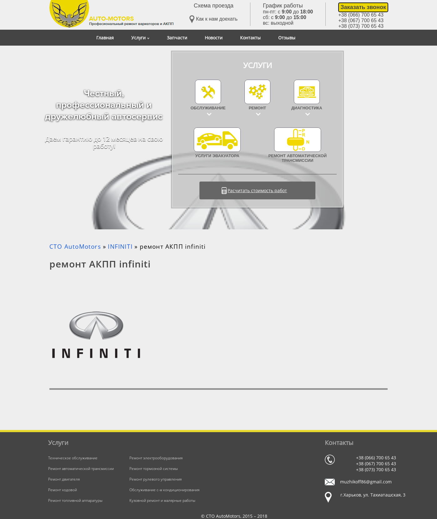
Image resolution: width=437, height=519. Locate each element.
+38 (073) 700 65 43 (361, 26)
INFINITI (120, 246)
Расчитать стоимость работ (257, 190)
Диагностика (306, 108)
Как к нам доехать (213, 19)
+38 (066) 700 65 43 (361, 14)
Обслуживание (208, 108)
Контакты (250, 38)
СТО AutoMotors (75, 246)
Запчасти (177, 38)
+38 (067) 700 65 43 (361, 20)
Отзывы (286, 38)
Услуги (140, 38)
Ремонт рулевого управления (155, 479)
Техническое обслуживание (73, 458)
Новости (214, 38)
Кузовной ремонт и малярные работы (162, 500)
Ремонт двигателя (64, 479)
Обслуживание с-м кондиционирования (164, 489)
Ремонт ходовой (62, 489)
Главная (105, 38)
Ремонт (257, 108)
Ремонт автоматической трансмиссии (297, 145)
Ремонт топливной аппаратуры (75, 500)
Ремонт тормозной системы (153, 468)
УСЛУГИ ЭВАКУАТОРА (217, 142)
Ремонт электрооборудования (156, 458)
